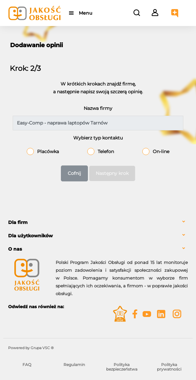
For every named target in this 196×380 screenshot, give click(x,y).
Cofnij (74, 173)
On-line (161, 151)
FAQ (26, 364)
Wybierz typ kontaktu (98, 138)
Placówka (48, 151)
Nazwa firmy (98, 108)
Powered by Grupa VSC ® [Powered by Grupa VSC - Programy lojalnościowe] (31, 348)
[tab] (98, 222)
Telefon (106, 151)
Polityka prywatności (169, 367)
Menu (85, 13)
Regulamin (74, 364)
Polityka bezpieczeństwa (121, 367)
